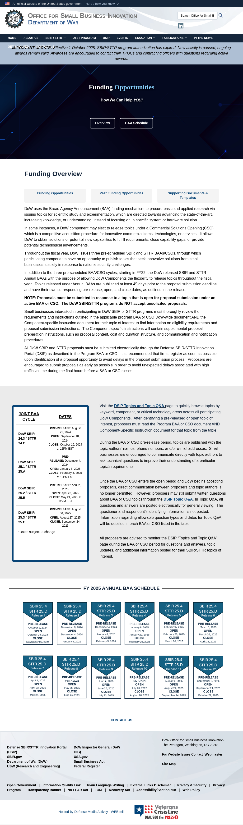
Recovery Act (119, 790)
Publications (174, 38)
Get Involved (18, 47)
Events (122, 38)
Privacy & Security (191, 786)
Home (12, 38)
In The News (203, 38)
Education (145, 38)
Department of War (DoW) (27, 762)
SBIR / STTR (55, 38)
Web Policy (191, 790)
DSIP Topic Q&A (178, 500)
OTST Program (84, 38)
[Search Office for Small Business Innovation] (199, 16)
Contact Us (45, 47)
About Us (30, 38)
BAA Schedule (136, 123)
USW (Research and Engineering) (33, 767)
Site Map (169, 764)
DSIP (106, 38)
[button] (102, 3)
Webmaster (213, 755)
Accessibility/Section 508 (156, 790)
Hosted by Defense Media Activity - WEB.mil (91, 812)
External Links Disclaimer (150, 786)
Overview (102, 123)
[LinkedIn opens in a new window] (183, 27)
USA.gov (81, 757)
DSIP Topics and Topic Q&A (139, 406)
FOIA (99, 790)
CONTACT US (121, 720)
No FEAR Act (78, 790)
